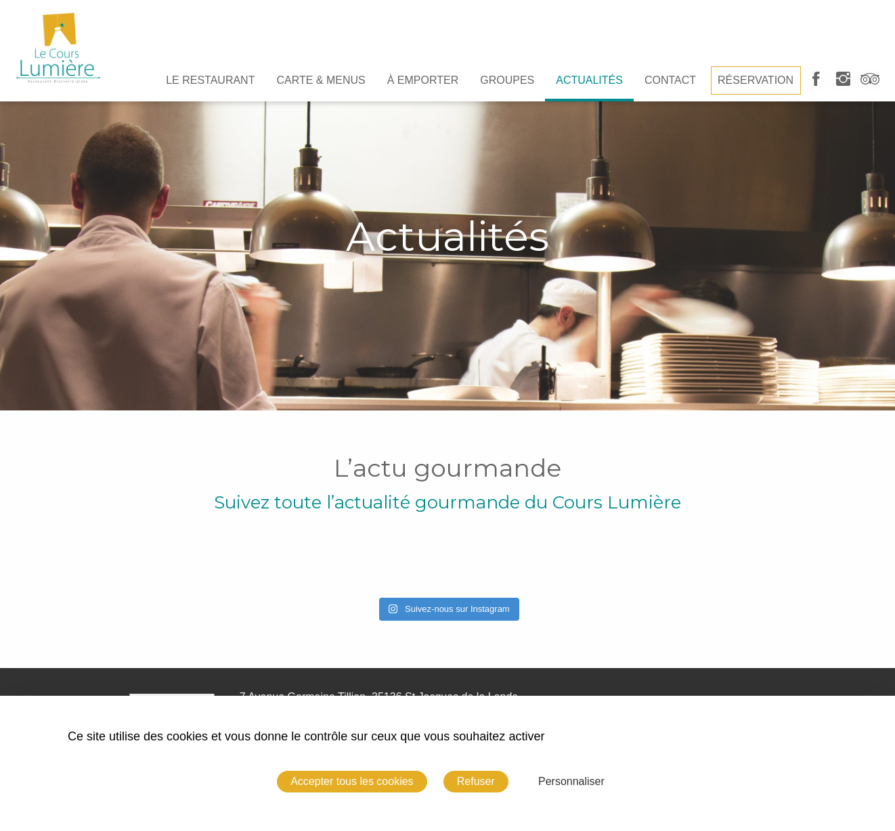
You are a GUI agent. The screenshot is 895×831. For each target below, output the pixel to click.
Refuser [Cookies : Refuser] (476, 781)
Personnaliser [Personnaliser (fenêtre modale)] (571, 781)
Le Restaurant (210, 80)
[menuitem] (210, 80)
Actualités (589, 80)
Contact (670, 80)
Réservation (755, 80)
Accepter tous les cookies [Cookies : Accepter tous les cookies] (351, 781)
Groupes (507, 80)
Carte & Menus (320, 80)
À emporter (423, 80)
